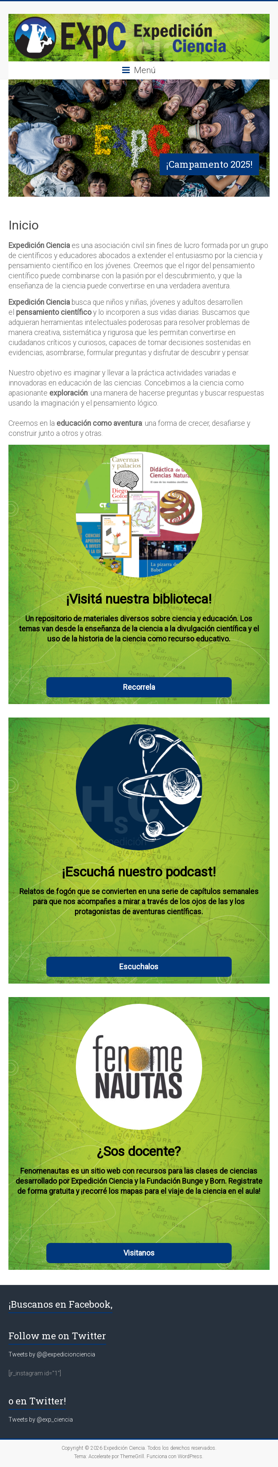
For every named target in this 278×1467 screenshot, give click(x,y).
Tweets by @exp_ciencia (40, 1419)
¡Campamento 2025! (209, 164)
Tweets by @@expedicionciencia (51, 1354)
